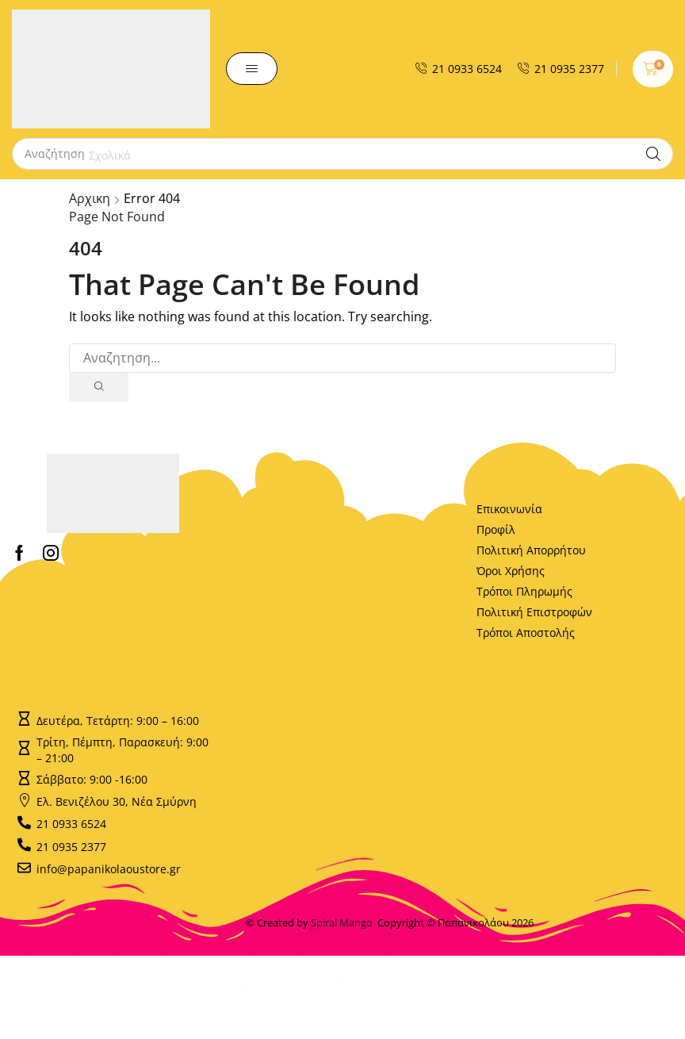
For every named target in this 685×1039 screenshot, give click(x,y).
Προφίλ (495, 529)
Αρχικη (89, 198)
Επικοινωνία (509, 508)
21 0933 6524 (467, 68)
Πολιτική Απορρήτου (531, 550)
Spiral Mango (344, 922)
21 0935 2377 (569, 68)
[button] (251, 68)
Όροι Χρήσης (510, 570)
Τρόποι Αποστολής (525, 632)
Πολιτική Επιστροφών (534, 611)
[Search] (653, 154)
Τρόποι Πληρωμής (524, 591)
